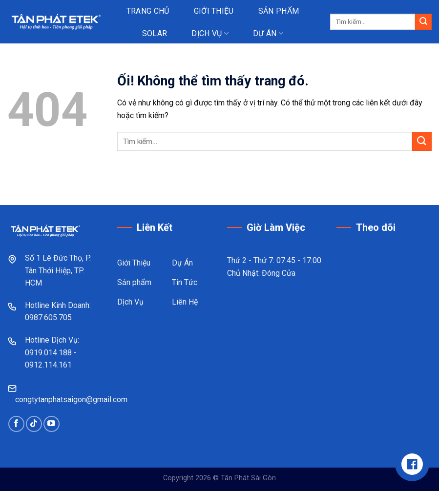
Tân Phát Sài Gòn (248, 478)
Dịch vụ (210, 33)
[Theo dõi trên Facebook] (16, 424)
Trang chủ (147, 11)
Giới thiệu (214, 11)
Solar (154, 33)
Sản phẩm (278, 11)
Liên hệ (255, 55)
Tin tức (198, 55)
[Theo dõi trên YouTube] (51, 424)
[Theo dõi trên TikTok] (34, 424)
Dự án (268, 33)
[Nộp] (423, 22)
